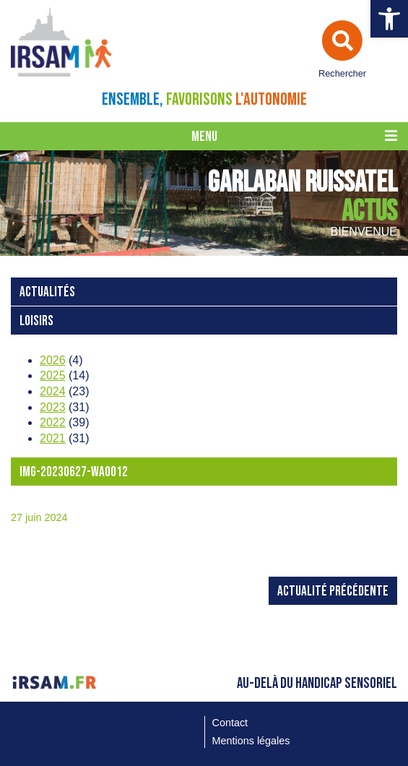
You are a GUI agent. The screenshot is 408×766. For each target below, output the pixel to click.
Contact (230, 722)
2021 (53, 438)
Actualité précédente (333, 591)
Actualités (47, 292)
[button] (389, 19)
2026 (53, 360)
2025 (53, 375)
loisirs (36, 321)
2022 (53, 422)
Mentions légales (251, 740)
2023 (53, 407)
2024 (53, 391)
